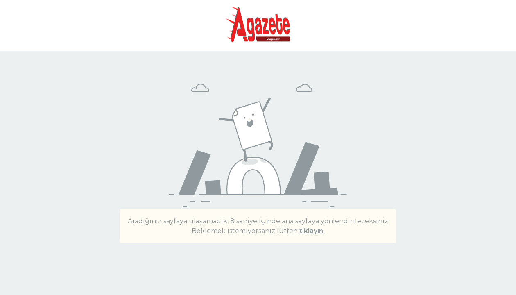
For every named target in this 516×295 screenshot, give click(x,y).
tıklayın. (312, 231)
